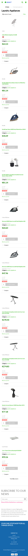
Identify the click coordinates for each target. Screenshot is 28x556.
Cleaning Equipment (17, 7)
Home (7, 7)
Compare (5, 61)
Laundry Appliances (11, 41)
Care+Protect (5, 446)
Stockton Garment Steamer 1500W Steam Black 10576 (13, 405)
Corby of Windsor (5, 217)
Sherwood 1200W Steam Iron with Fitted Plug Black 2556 (13, 266)
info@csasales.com (14, 543)
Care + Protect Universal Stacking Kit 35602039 (11, 450)
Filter (24, 14)
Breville (3, 79)
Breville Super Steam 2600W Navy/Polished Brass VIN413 (14, 129)
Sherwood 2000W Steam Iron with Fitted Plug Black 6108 (13, 221)
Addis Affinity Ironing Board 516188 (9, 34)
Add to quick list (5, 58)
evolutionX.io (14, 551)
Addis (3, 31)
